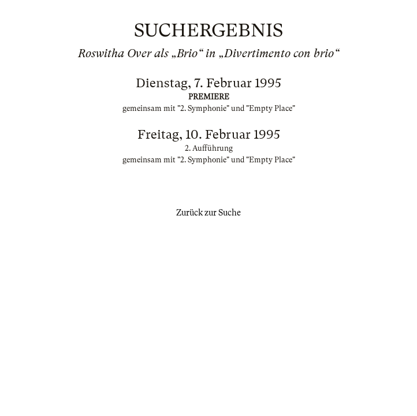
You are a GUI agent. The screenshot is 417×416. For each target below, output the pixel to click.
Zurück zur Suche (208, 212)
